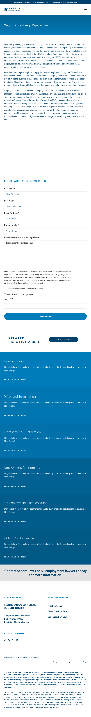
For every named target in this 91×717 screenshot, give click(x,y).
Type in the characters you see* (19, 294)
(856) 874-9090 (72, 2)
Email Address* (11, 213)
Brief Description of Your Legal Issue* (22, 237)
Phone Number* (11, 225)
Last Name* (9, 200)
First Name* (9, 188)
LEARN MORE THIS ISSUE (15, 380)
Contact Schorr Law (57, 617)
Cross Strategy (81, 662)
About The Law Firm (57, 611)
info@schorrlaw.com (20, 622)
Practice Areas (55, 606)
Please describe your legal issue (45, 254)
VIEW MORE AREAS (63, 339)
